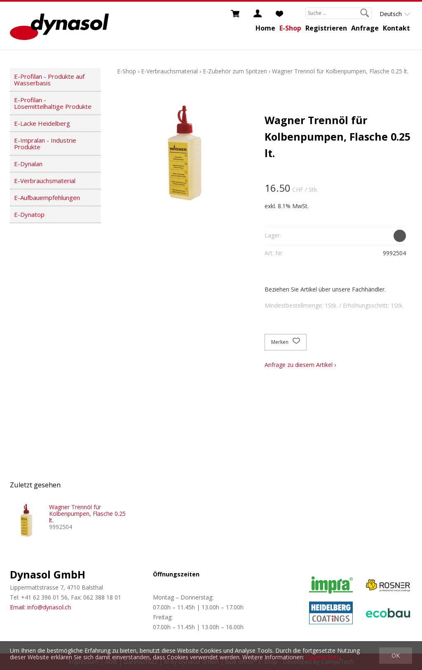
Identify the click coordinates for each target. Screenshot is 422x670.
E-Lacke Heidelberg (42, 123)
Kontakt (396, 28)
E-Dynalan (28, 164)
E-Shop (290, 28)
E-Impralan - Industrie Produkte (45, 143)
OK (396, 655)
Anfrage (365, 28)
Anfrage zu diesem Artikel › (300, 365)
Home (265, 28)
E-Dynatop (29, 214)
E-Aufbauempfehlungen (47, 197)
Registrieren (326, 28)
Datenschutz (323, 657)
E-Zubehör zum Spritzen (235, 71)
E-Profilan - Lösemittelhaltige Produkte (52, 103)
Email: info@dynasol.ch (40, 607)
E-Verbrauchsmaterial (44, 180)
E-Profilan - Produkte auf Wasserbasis (49, 79)
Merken (285, 342)
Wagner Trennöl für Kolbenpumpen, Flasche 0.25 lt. (340, 71)
